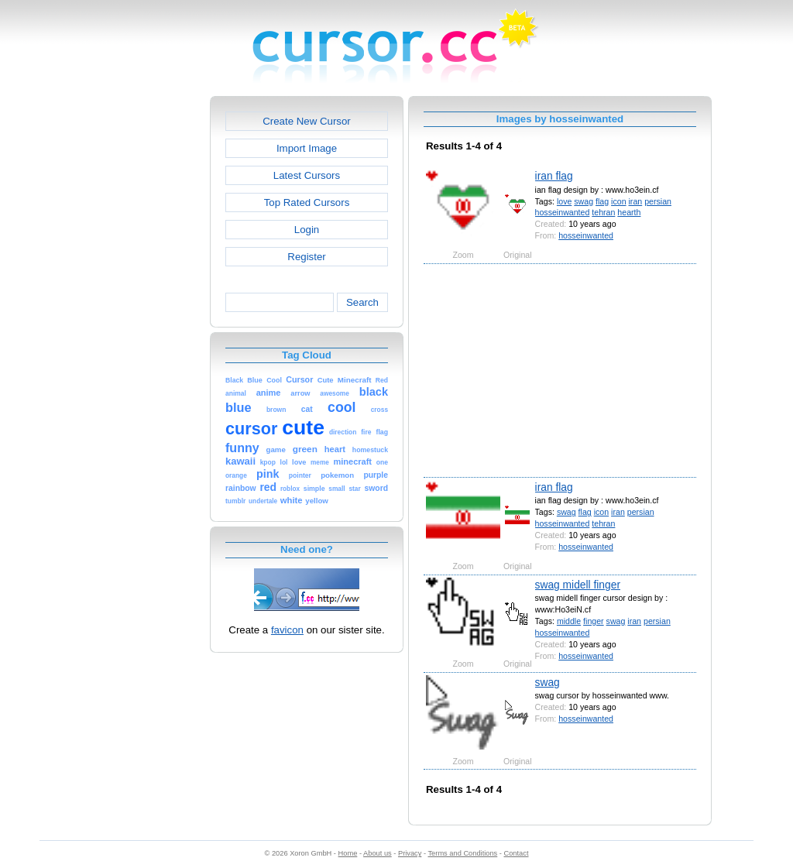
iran (636, 201)
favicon (287, 630)
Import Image (306, 148)
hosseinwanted (562, 212)
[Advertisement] (143, 328)
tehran (603, 212)
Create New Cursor (307, 121)
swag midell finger (577, 584)
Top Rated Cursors (307, 202)
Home (348, 853)
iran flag (554, 176)
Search (362, 302)
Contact (516, 853)
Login (306, 229)
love (564, 201)
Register (306, 256)
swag (583, 201)
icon (618, 201)
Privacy (409, 853)
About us (377, 853)
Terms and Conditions (462, 853)
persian (657, 201)
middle (569, 621)
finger (593, 621)
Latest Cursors (306, 175)
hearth (628, 212)
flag (602, 201)
